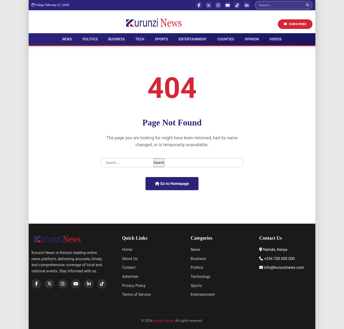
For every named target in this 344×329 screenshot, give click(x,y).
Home (127, 249)
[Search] (279, 5)
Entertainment (193, 39)
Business (116, 39)
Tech (140, 39)
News (67, 39)
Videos (275, 39)
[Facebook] (199, 5)
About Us (130, 258)
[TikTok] (237, 5)
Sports (161, 39)
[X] (208, 5)
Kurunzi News (163, 321)
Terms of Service (136, 294)
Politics (90, 39)
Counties (225, 39)
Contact (128, 267)
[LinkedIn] (246, 5)
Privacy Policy (134, 285)
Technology (200, 276)
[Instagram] (218, 5)
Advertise (130, 276)
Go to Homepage (172, 183)
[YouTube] (227, 5)
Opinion (252, 39)
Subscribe (295, 24)
